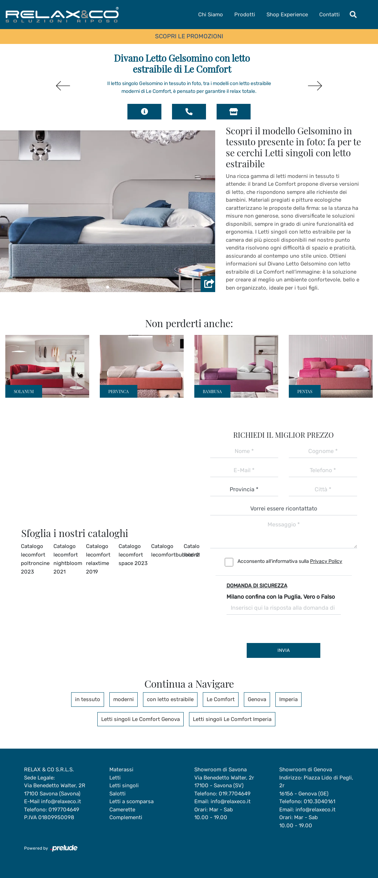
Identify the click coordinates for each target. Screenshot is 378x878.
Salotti (117, 793)
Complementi (125, 817)
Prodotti (244, 14)
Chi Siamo (210, 14)
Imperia (288, 699)
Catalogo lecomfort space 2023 (133, 554)
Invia (283, 650)
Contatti (329, 14)
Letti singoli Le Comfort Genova (140, 719)
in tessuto (87, 699)
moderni (123, 699)
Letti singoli (124, 785)
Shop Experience (287, 14)
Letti (115, 777)
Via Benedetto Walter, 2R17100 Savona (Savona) (54, 789)
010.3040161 (319, 801)
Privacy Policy (326, 561)
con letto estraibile (170, 699)
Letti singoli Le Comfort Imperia (232, 719)
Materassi (121, 769)
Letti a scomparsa (131, 801)
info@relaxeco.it (61, 801)
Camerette (122, 809)
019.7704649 (235, 793)
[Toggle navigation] (353, 14)
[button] (107, 287)
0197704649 (63, 809)
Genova (257, 699)
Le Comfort (221, 699)
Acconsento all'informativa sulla (289, 561)
